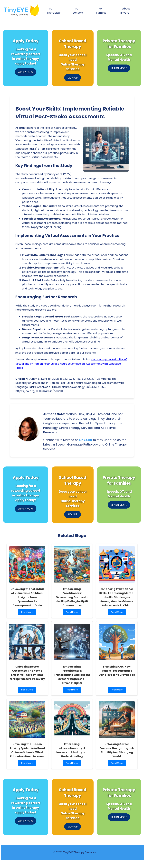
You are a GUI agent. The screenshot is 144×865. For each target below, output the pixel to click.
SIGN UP (72, 78)
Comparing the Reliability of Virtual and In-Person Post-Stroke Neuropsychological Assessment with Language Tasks (71, 364)
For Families (101, 11)
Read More (28, 613)
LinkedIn (85, 440)
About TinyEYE (125, 11)
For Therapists (53, 11)
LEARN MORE (119, 68)
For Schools (78, 11)
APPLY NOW (25, 72)
